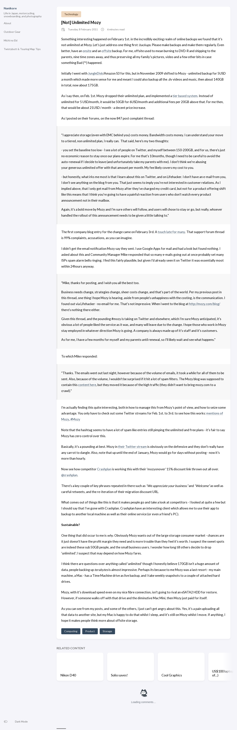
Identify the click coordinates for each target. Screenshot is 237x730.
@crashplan (69, 474)
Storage (107, 630)
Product (90, 630)
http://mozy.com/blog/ (204, 303)
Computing (70, 630)
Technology (71, 14)
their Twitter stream (132, 446)
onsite (87, 51)
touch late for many (171, 232)
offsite (106, 51)
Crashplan (104, 468)
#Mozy (75, 419)
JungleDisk (95, 73)
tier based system (185, 96)
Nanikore (10, 8)
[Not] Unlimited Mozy (81, 22)
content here (87, 384)
